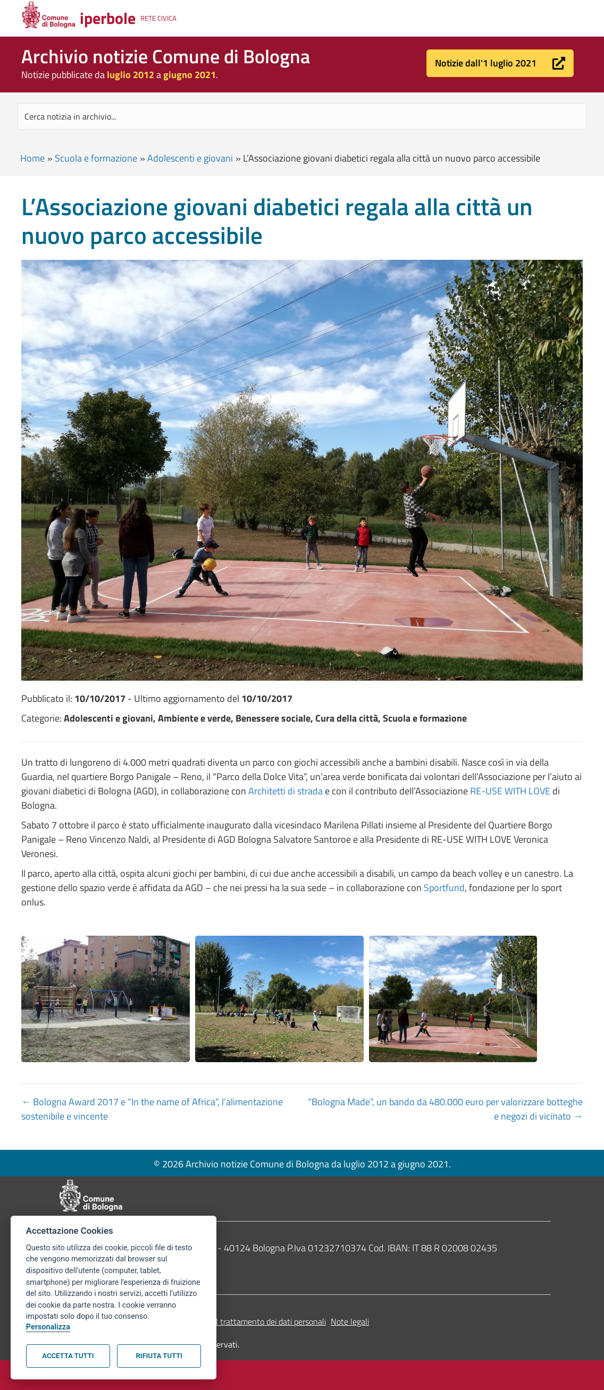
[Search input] (302, 116)
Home (32, 158)
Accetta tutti (68, 1356)
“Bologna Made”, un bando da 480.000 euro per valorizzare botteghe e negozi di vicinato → (445, 1109)
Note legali (350, 1321)
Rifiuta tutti (159, 1356)
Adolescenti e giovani (190, 158)
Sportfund (444, 887)
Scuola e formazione (96, 158)
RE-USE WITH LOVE (510, 791)
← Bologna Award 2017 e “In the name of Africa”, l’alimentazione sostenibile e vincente (152, 1109)
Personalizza (48, 1327)
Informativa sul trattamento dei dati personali (245, 1321)
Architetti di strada (285, 791)
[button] (500, 63)
